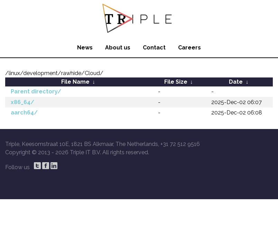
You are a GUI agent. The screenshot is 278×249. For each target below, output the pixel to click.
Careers (189, 47)
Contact (154, 47)
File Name (75, 82)
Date (236, 82)
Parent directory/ (36, 91)
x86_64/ (22, 102)
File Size (175, 82)
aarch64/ (24, 112)
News (85, 47)
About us (117, 47)
